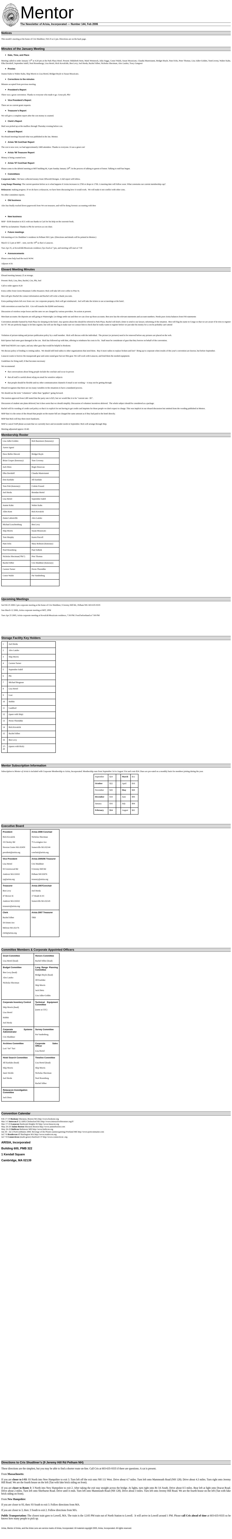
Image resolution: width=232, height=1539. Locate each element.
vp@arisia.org (9, 879)
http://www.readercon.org (45, 1134)
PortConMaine (19, 1132)
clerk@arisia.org (10, 933)
